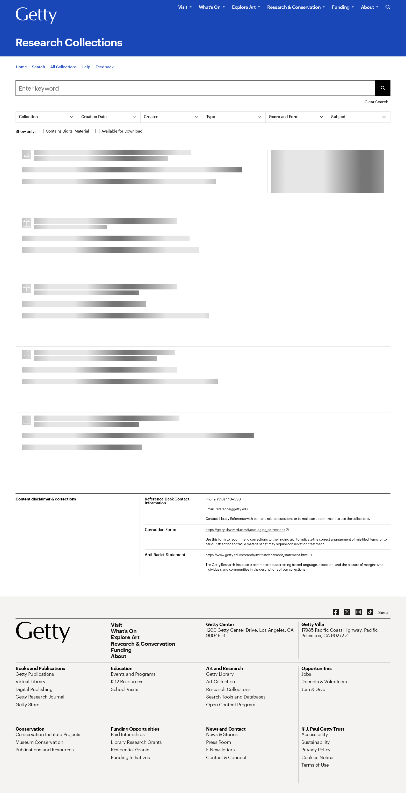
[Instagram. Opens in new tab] (359, 612)
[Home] (21, 66)
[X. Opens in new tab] (347, 612)
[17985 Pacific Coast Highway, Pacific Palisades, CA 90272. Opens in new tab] (345, 632)
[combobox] (195, 88)
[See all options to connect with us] (384, 612)
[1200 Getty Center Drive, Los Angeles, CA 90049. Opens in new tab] (250, 632)
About (367, 7)
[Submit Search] (382, 88)
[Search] (38, 66)
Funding (340, 7)
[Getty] (36, 15)
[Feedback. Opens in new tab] (105, 66)
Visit (182, 7)
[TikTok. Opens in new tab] (370, 612)
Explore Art (244, 7)
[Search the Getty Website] (388, 7)
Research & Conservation (294, 7)
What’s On (210, 7)
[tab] (47, 117)
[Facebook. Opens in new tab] (336, 612)
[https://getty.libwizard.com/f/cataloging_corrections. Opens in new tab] (247, 530)
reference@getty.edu (231, 509)
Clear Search (376, 101)
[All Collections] (63, 66)
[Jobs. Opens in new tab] (306, 674)
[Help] (86, 66)
